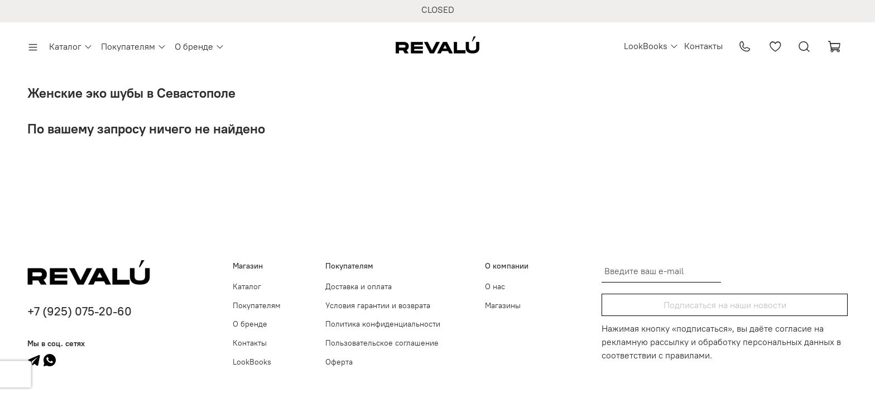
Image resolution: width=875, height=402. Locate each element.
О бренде (199, 46)
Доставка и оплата (358, 286)
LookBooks (651, 45)
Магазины (503, 305)
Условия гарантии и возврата (377, 305)
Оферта (339, 362)
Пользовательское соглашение (382, 343)
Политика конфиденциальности (382, 324)
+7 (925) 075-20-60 (79, 311)
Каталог (71, 46)
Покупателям (133, 46)
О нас (495, 286)
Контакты (703, 45)
